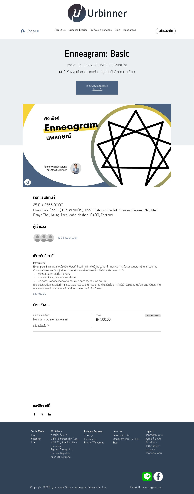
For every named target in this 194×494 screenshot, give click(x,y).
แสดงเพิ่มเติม (39, 294)
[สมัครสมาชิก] (166, 31)
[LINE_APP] (147, 476)
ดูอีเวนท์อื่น (97, 89)
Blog (115, 442)
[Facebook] (158, 476)
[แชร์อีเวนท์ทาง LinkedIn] (49, 414)
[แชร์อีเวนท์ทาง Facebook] (34, 414)
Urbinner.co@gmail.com (150, 487)
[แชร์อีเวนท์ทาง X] (42, 414)
